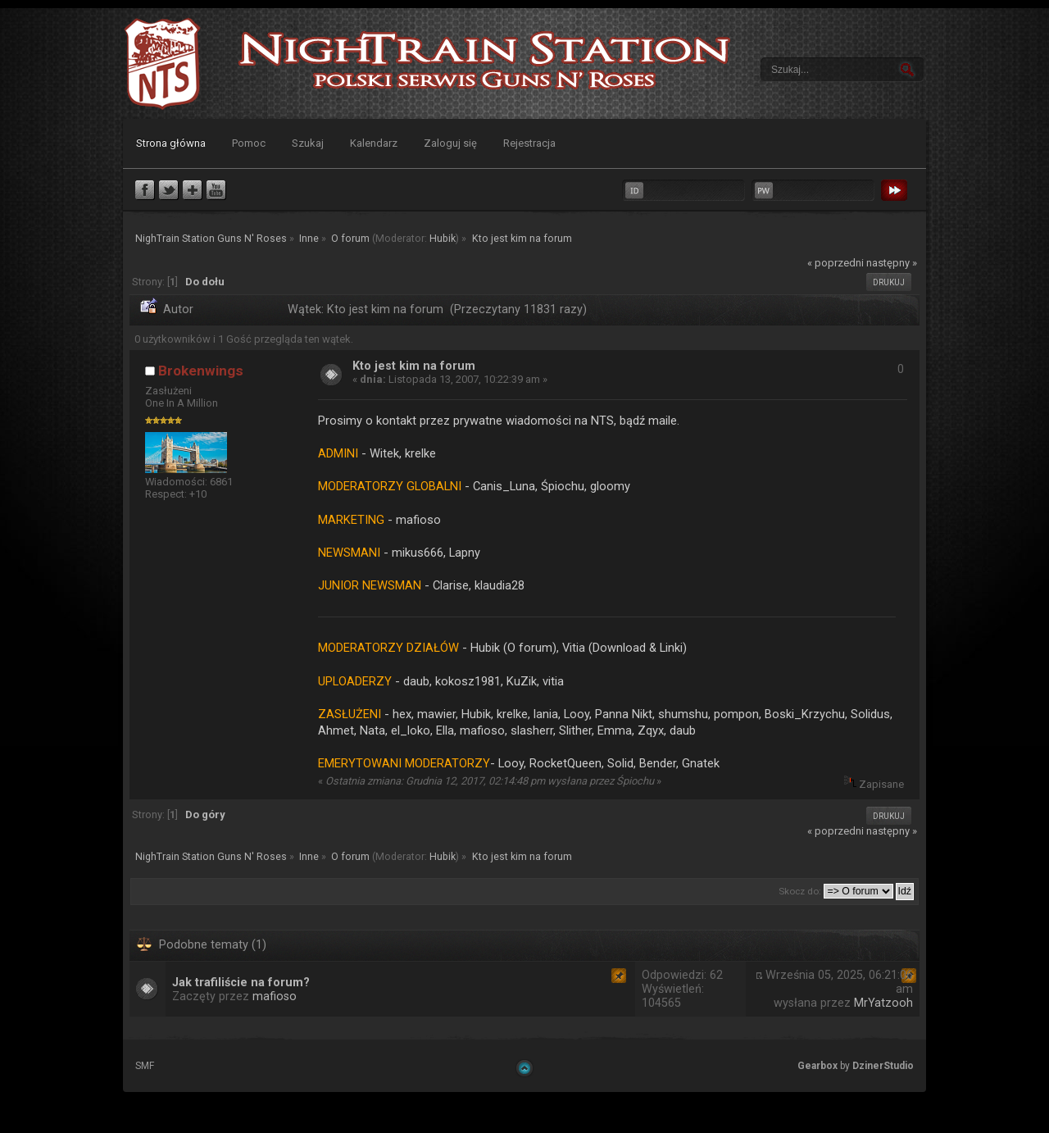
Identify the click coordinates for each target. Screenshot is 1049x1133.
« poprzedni (835, 263)
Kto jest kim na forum (413, 366)
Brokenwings (200, 370)
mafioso (274, 996)
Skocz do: (800, 891)
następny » (891, 263)
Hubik (442, 238)
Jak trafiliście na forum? (241, 983)
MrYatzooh (883, 1003)
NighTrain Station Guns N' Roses (162, 63)
